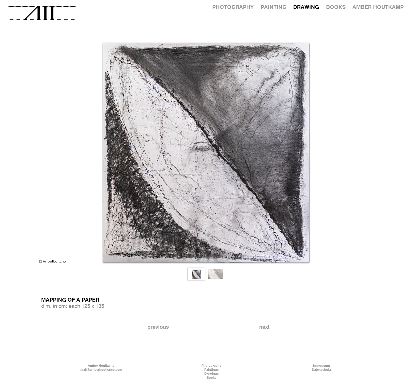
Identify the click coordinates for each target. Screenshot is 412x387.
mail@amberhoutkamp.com (101, 370)
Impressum (321, 366)
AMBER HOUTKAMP (378, 7)
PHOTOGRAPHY (232, 7)
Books (211, 378)
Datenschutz (321, 370)
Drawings (211, 374)
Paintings (211, 370)
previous (158, 327)
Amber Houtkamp (101, 366)
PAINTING (273, 7)
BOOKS (336, 7)
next (264, 327)
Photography (211, 366)
